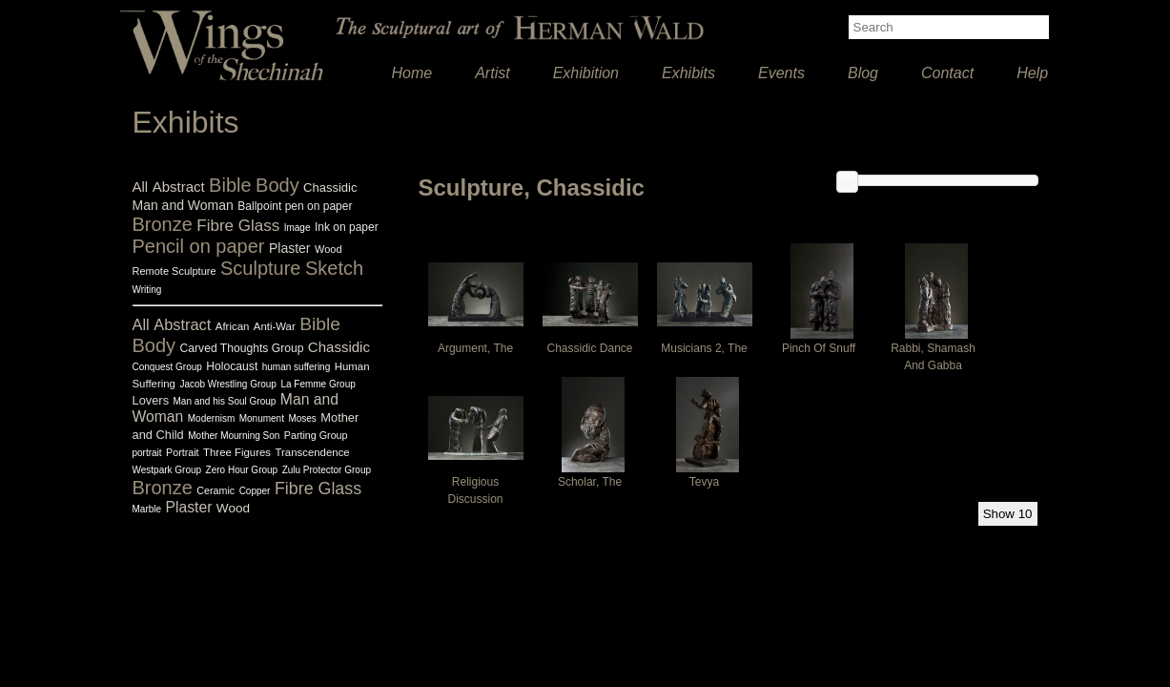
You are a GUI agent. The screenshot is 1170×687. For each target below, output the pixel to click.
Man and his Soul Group (225, 401)
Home (412, 73)
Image (297, 227)
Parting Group (316, 435)
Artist (492, 73)
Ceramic (215, 490)
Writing (147, 289)
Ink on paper (347, 227)
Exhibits (688, 73)
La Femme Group (317, 384)
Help (1032, 73)
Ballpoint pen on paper (294, 206)
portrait (147, 453)
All (141, 186)
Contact (947, 73)
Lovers (151, 400)
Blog (863, 73)
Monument (261, 418)
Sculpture (260, 268)
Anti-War (275, 326)
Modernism (211, 418)
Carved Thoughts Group (242, 348)
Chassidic (330, 187)
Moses (302, 418)
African (233, 326)
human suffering (296, 367)
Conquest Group (167, 367)
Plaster (290, 248)
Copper (255, 491)
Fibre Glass (237, 226)
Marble (147, 509)
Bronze (163, 224)
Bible (230, 185)
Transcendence (312, 452)
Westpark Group (167, 470)
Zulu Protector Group (326, 470)
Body (277, 185)
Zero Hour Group (242, 470)
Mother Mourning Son (233, 435)
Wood (328, 249)
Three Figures (237, 452)
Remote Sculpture (174, 271)
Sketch (334, 268)
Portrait (182, 452)
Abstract (179, 186)
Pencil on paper (199, 246)
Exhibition (586, 73)
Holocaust (231, 366)
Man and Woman (183, 205)
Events (781, 73)
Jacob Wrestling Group (228, 384)
